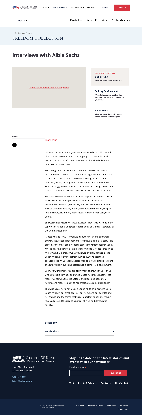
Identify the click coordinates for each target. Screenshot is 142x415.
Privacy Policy (123, 409)
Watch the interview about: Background (49, 87)
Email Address (77, 367)
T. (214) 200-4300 (19, 377)
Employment (111, 405)
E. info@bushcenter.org (22, 381)
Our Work (105, 383)
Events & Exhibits (60, 8)
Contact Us (124, 405)
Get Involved (77, 8)
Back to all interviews (22, 33)
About (90, 8)
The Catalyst (121, 383)
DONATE (122, 7)
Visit (46, 8)
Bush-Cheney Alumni (95, 405)
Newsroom (80, 405)
